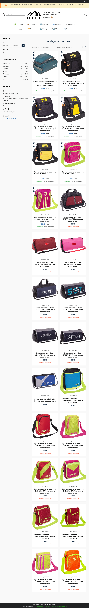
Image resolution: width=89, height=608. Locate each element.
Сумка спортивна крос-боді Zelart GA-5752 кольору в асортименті (73, 446)
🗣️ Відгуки (57, 24)
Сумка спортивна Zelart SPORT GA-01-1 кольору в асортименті (45, 355)
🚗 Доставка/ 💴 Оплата (27, 29)
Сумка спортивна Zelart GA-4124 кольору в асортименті (45, 400)
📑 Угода (67, 29)
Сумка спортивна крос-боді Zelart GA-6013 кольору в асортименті (45, 446)
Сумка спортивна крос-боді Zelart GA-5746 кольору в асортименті (73, 536)
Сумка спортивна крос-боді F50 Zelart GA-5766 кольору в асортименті (45, 219)
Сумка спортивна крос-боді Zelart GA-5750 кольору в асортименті (45, 491)
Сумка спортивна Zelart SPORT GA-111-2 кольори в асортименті (45, 264)
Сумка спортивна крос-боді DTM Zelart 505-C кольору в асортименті (73, 129)
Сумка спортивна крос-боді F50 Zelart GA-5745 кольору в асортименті (45, 582)
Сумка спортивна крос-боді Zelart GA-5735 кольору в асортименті (73, 174)
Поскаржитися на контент (43, 606)
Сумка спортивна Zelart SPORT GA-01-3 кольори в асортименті (73, 310)
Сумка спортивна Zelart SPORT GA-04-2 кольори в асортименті (45, 310)
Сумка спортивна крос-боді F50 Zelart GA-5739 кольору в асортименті (73, 582)
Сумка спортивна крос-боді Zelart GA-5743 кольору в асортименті (45, 536)
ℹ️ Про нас (44, 24)
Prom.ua (54, 604)
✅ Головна (18, 24)
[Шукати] (4, 15)
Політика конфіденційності (59, 606)
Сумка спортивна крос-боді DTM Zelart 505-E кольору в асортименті (45, 174)
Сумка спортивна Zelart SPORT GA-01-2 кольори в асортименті (73, 355)
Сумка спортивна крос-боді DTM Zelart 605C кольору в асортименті (73, 83)
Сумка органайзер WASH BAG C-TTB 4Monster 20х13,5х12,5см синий (45, 83)
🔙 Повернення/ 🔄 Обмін (50, 29)
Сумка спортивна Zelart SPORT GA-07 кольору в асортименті (73, 264)
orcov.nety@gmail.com (10, 118)
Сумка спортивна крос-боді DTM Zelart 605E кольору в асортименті (45, 129)
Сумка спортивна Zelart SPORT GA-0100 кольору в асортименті (73, 219)
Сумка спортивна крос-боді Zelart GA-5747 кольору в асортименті (73, 491)
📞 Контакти (70, 24)
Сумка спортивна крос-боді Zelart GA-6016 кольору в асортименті (73, 400)
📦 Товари (31, 24)
